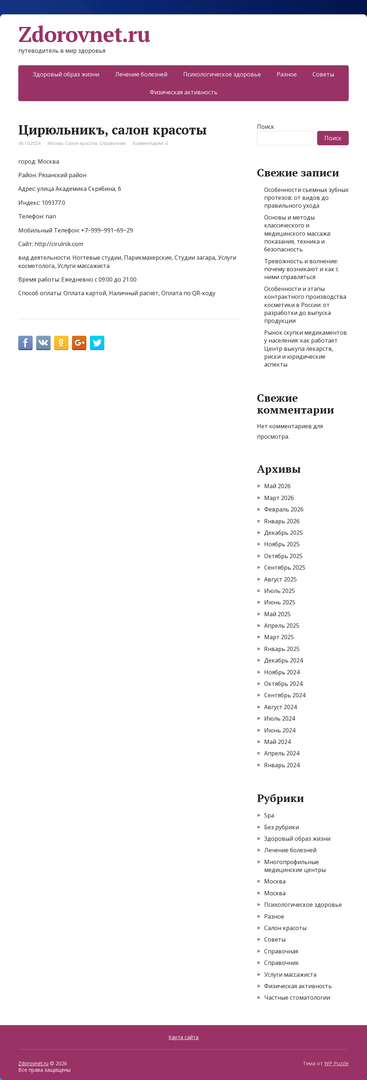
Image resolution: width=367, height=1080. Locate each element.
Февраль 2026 (284, 509)
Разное (287, 74)
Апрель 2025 (281, 625)
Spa (269, 815)
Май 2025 (277, 614)
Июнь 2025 (279, 602)
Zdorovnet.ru (84, 34)
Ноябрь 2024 (282, 672)
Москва (55, 143)
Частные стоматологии (297, 997)
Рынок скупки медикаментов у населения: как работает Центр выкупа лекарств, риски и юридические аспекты (305, 349)
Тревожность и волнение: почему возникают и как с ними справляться (301, 269)
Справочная (281, 951)
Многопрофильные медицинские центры (295, 866)
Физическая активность (184, 92)
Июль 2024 (279, 718)
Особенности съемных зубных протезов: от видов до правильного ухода (306, 198)
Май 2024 (277, 742)
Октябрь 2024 (283, 684)
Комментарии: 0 (150, 143)
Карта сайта (183, 1037)
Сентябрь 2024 (284, 695)
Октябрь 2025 (283, 556)
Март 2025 (279, 637)
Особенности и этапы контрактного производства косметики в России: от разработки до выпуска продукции (305, 305)
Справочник (113, 143)
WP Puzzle (336, 1063)
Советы (323, 74)
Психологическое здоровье (222, 74)
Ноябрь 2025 (282, 544)
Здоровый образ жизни (66, 74)
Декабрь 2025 (283, 533)
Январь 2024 (282, 765)
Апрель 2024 (281, 753)
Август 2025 (280, 579)
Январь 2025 (282, 649)
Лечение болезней (141, 74)
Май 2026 (277, 486)
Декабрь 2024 (283, 660)
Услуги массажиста (290, 974)
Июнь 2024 (279, 730)
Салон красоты (81, 143)
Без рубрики (281, 827)
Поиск (265, 127)
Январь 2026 (282, 521)
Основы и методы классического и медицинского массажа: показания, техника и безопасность (297, 233)
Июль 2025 (279, 591)
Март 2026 (279, 498)
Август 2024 (280, 707)
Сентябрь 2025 (284, 567)
